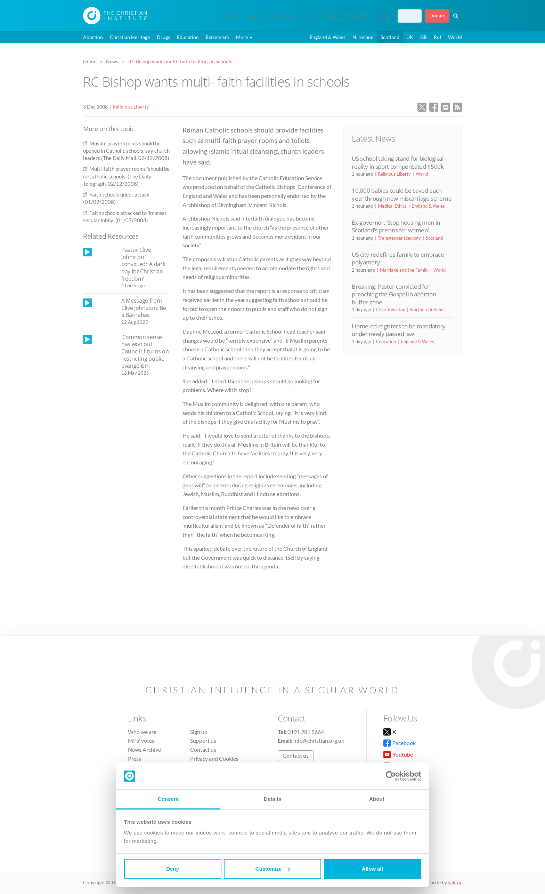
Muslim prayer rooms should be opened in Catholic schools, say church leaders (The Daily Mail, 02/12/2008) (126, 150)
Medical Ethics (392, 206)
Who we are (142, 731)
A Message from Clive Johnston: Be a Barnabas (143, 308)
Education (188, 37)
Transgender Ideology (399, 238)
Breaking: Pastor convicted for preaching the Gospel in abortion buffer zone (394, 294)
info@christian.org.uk (318, 740)
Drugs (163, 37)
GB (423, 37)
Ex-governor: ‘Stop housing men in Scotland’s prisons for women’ (396, 226)
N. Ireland (363, 37)
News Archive (144, 749)
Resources (357, 15)
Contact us (203, 749)
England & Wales (327, 37)
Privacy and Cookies (214, 758)
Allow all (372, 869)
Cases (310, 15)
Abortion (93, 37)
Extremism (217, 37)
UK (409, 37)
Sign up (409, 15)
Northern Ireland (427, 309)
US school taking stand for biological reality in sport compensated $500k (398, 162)
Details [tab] (272, 799)
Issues (331, 15)
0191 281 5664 (305, 731)
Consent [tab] (168, 799)
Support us (203, 740)
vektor (455, 882)
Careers (384, 15)
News (230, 15)
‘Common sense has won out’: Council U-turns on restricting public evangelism (145, 351)
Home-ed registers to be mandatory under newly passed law (399, 330)
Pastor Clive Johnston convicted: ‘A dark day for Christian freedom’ (143, 264)
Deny (172, 869)
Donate (437, 15)
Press (134, 758)
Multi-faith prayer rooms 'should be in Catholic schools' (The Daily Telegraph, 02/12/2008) (126, 176)
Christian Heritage (130, 37)
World (455, 37)
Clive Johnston (390, 309)
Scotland (390, 37)
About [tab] (376, 799)
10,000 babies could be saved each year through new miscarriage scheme (402, 194)
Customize (272, 869)
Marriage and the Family (404, 270)
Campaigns (283, 15)
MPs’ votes (141, 740)
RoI (437, 37)
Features (253, 15)
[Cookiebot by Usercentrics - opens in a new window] (390, 776)
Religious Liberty (131, 107)
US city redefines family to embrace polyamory (398, 258)
